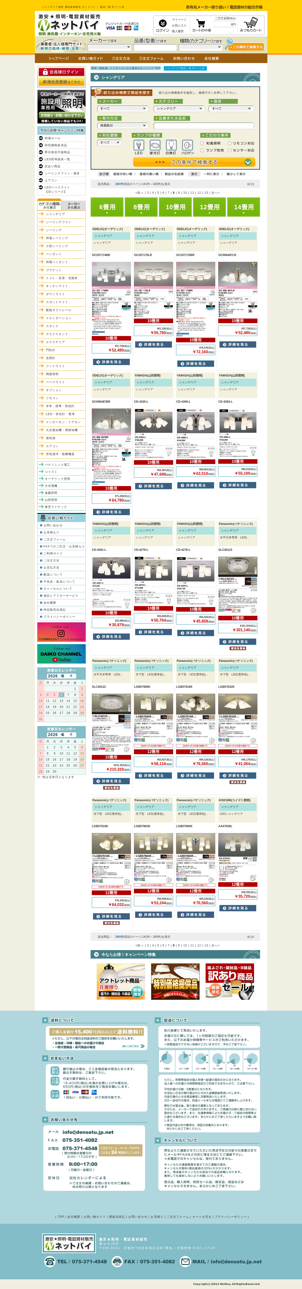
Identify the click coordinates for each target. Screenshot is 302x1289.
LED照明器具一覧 (57, 159)
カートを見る (201, 1216)
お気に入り (179, 25)
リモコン (52, 398)
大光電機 (51, 486)
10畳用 (176, 207)
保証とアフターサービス (61, 595)
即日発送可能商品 (57, 152)
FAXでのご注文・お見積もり (64, 546)
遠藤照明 (51, 493)
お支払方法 (52, 567)
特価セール (53, 138)
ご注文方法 (52, 560)
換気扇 (51, 438)
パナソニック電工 (57, 464)
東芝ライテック (56, 507)
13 (206, 192)
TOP (60, 1216)
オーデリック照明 (57, 478)
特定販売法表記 (55, 609)
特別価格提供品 (56, 145)
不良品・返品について (60, 581)
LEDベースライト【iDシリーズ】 (57, 189)
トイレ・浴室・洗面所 (62, 278)
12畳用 (210, 207)
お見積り (157, 1216)
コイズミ (51, 471)
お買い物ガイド (95, 1216)
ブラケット (54, 270)
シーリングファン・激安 (62, 173)
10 (185, 192)
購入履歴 (178, 31)
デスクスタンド (57, 334)
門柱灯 (51, 350)
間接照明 (52, 374)
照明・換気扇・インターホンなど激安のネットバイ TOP (126, 68)
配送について (53, 574)
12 (199, 192)
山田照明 (51, 500)
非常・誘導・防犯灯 (60, 406)
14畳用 (244, 207)
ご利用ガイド (53, 553)
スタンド (52, 326)
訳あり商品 (53, 166)
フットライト (55, 366)
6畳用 (107, 207)
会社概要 (50, 602)
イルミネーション (59, 318)
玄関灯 (51, 358)
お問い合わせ (53, 525)
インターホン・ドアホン (63, 422)
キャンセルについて (58, 588)
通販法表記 (117, 1216)
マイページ (179, 19)
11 (192, 192)
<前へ (139, 192)
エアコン (51, 180)
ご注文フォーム (55, 539)
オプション (54, 390)
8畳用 (141, 207)
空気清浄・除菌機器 (60, 454)
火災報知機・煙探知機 (62, 430)
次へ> (215, 192)
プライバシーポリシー (60, 616)
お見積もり (52, 532)
